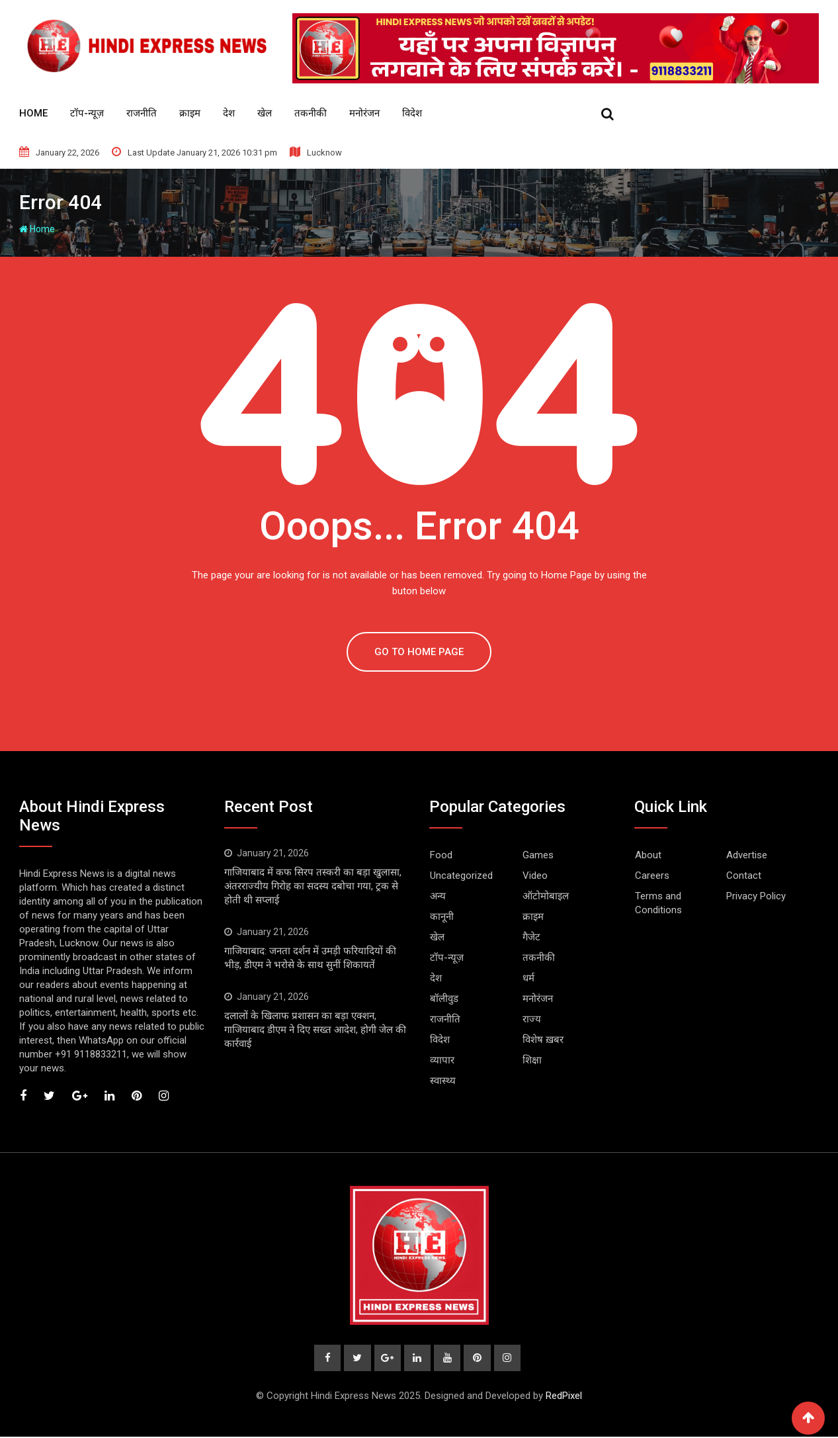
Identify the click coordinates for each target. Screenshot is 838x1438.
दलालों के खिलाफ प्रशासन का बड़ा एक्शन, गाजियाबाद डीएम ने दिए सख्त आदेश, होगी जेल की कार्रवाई (315, 1030)
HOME (33, 113)
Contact (743, 875)
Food (441, 855)
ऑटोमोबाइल (546, 896)
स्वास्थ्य (443, 1081)
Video (535, 875)
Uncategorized (461, 875)
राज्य (532, 1019)
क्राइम (189, 113)
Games (538, 855)
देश (229, 113)
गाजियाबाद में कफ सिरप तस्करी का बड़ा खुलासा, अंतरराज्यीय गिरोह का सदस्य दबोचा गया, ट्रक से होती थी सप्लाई (312, 886)
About (648, 855)
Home (37, 229)
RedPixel (564, 1397)
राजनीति (141, 113)
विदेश (412, 113)
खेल (264, 113)
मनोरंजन (364, 113)
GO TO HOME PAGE (419, 652)
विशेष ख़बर (543, 1040)
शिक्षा (532, 1060)
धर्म (528, 978)
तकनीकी (310, 113)
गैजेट (531, 937)
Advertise (746, 855)
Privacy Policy (756, 896)
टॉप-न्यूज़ (87, 113)
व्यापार (442, 1060)
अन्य (438, 896)
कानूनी (442, 916)
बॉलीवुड (444, 999)
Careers (652, 875)
